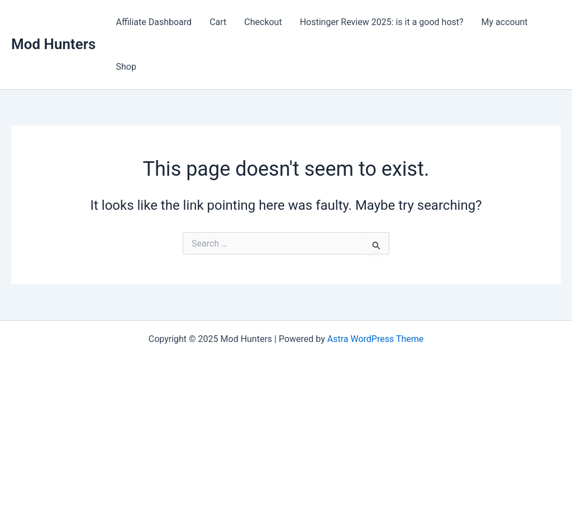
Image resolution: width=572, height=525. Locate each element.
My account (505, 22)
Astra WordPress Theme (375, 339)
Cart (217, 22)
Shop (126, 66)
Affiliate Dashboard (154, 22)
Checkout (263, 22)
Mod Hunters (53, 44)
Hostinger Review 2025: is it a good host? (382, 22)
